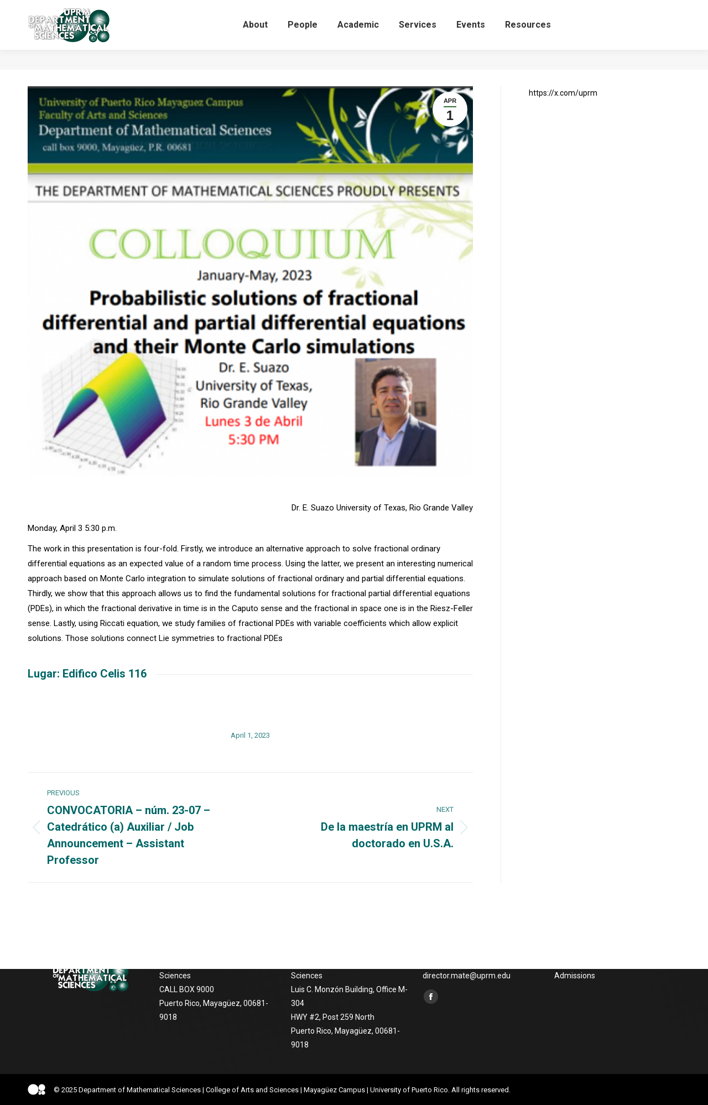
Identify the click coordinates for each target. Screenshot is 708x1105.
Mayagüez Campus (334, 1090)
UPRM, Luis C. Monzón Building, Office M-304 (108, 10)
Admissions (574, 975)
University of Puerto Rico (409, 1090)
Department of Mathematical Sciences (140, 1090)
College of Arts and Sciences (252, 1090)
